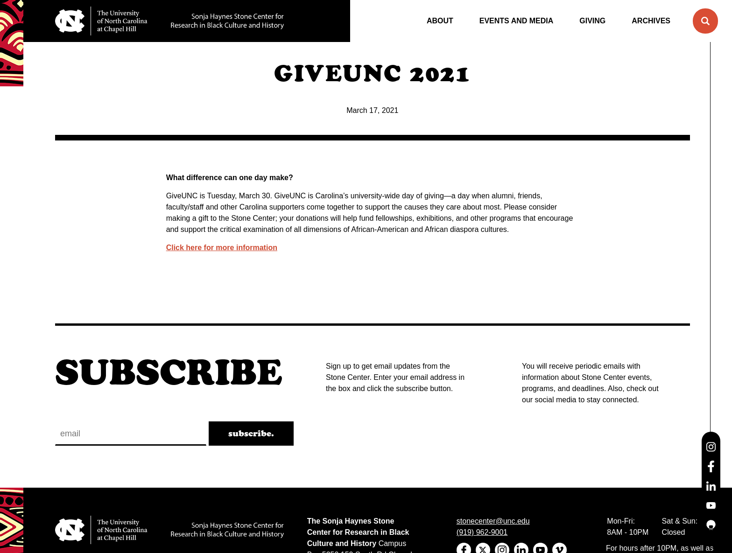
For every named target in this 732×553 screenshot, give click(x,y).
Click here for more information (221, 248)
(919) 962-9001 (482, 532)
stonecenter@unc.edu (493, 521)
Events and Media (516, 21)
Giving (592, 21)
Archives (651, 21)
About (440, 21)
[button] (705, 21)
